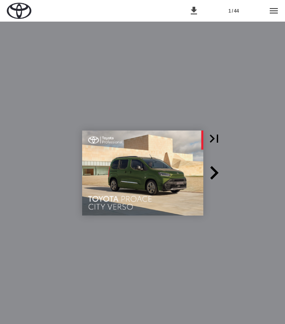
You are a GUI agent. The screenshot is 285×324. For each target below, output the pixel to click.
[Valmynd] (274, 11)
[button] (194, 11)
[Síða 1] (234, 11)
